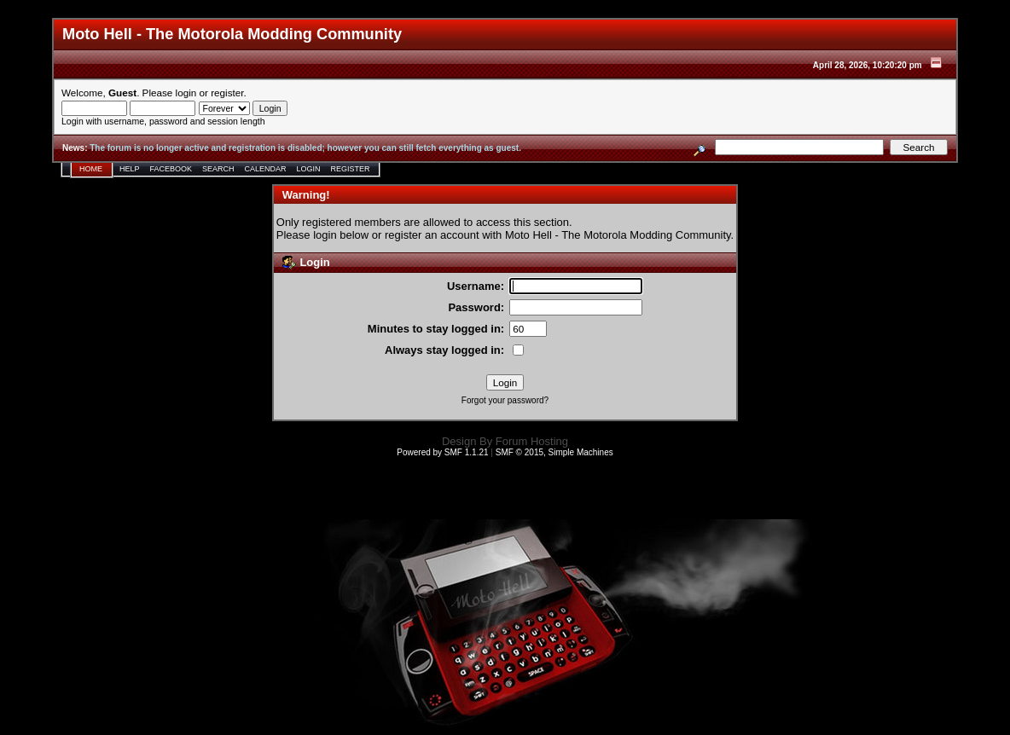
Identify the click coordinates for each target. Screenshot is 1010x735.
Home (90, 169)
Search (218, 169)
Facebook (171, 169)
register (227, 92)
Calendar (266, 169)
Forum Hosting (532, 441)
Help (129, 169)
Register (350, 169)
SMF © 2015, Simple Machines (554, 452)
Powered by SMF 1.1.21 (442, 452)
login (186, 92)
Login (309, 169)
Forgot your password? (505, 400)
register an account (432, 235)
